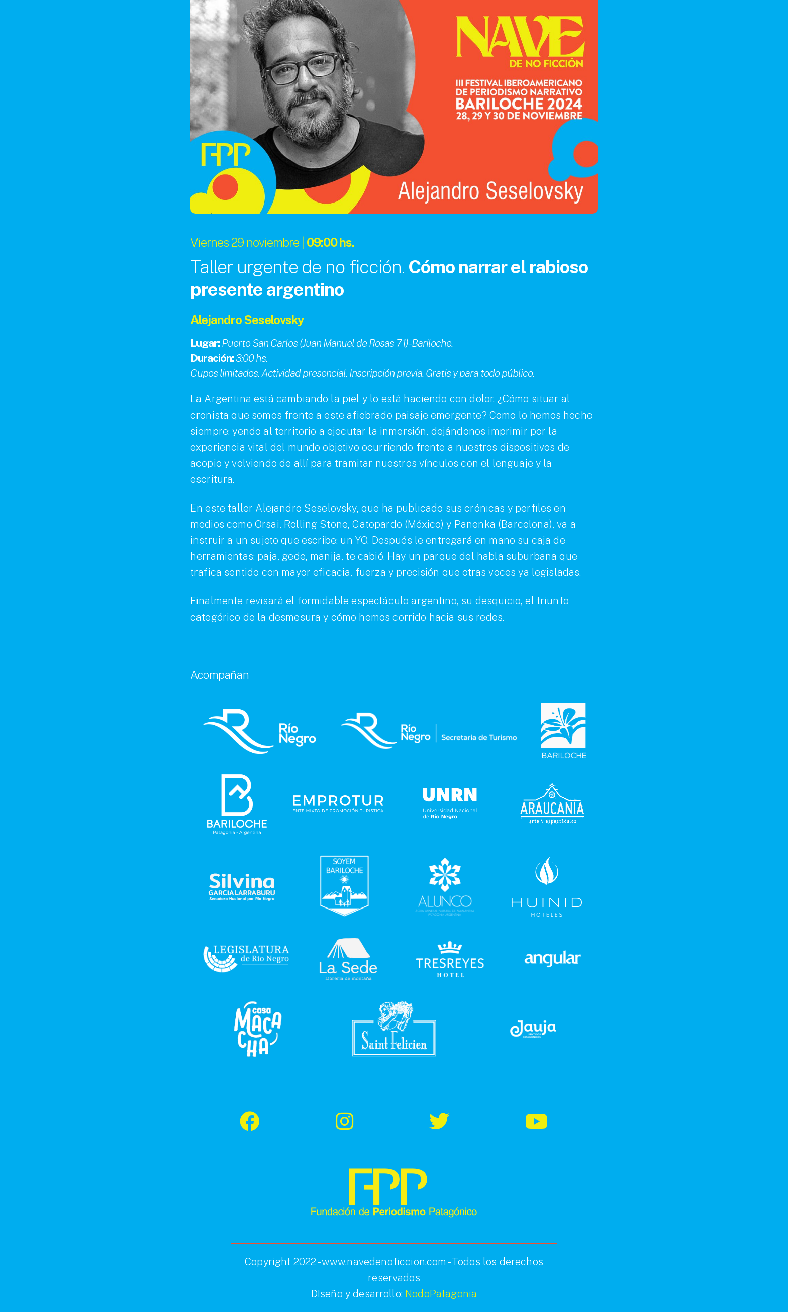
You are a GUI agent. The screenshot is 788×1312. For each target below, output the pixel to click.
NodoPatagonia (441, 1294)
